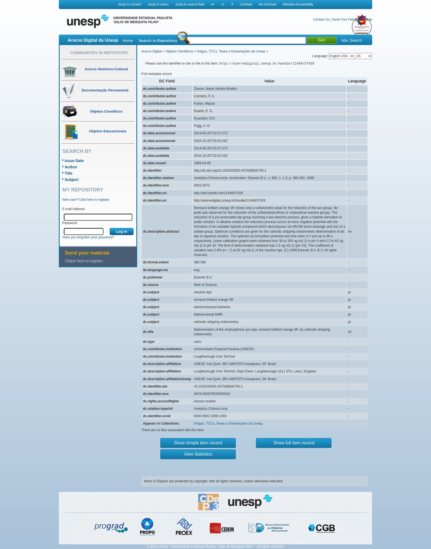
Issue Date (74, 160)
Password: (70, 223)
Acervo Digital (151, 51)
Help (368, 19)
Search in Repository (158, 40)
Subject (72, 179)
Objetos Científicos (179, 51)
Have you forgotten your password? (88, 237)
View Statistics (198, 454)
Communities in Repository (99, 53)
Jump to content (129, 4)
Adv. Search (351, 40)
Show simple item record (198, 443)
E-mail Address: (73, 209)
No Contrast (267, 4)
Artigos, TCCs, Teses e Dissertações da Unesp (231, 51)
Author (71, 167)
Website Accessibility (298, 4)
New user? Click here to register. (86, 200)
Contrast (246, 4)
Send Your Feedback (347, 19)
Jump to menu (158, 4)
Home (128, 40)
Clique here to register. (84, 261)
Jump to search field (190, 4)
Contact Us (321, 19)
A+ (213, 4)
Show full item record (293, 443)
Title (69, 173)
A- (223, 4)
